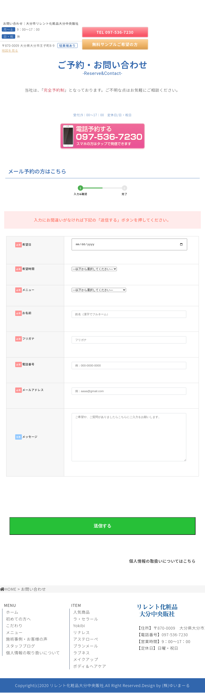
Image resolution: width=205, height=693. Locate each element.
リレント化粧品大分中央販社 (77, 686)
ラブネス (81, 653)
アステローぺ (85, 639)
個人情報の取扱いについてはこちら (162, 561)
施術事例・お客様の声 (27, 639)
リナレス (81, 633)
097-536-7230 (175, 635)
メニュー (14, 633)
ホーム (12, 612)
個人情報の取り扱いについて (33, 653)
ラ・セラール (85, 619)
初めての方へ (18, 619)
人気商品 (81, 612)
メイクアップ (85, 660)
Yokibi (79, 626)
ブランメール (85, 646)
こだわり (14, 626)
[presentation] (102, 493)
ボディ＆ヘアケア (89, 666)
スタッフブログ (20, 646)
